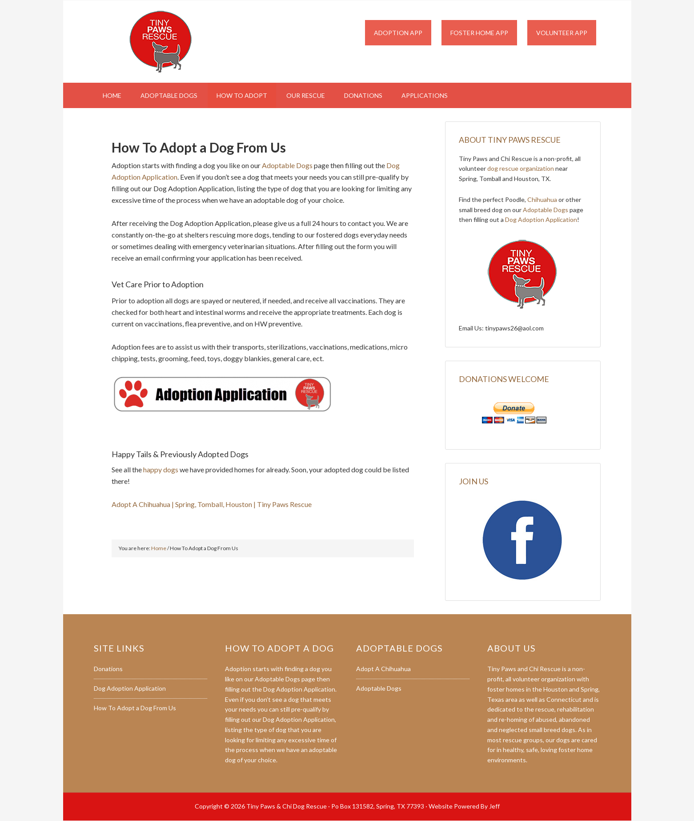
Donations (108, 668)
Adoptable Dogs (287, 165)
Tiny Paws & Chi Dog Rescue (169, 41)
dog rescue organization (520, 168)
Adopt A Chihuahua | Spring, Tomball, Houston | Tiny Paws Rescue (212, 504)
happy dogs (160, 469)
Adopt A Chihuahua (383, 668)
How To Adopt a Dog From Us (135, 708)
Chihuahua (542, 199)
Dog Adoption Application (541, 219)
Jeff (494, 806)
